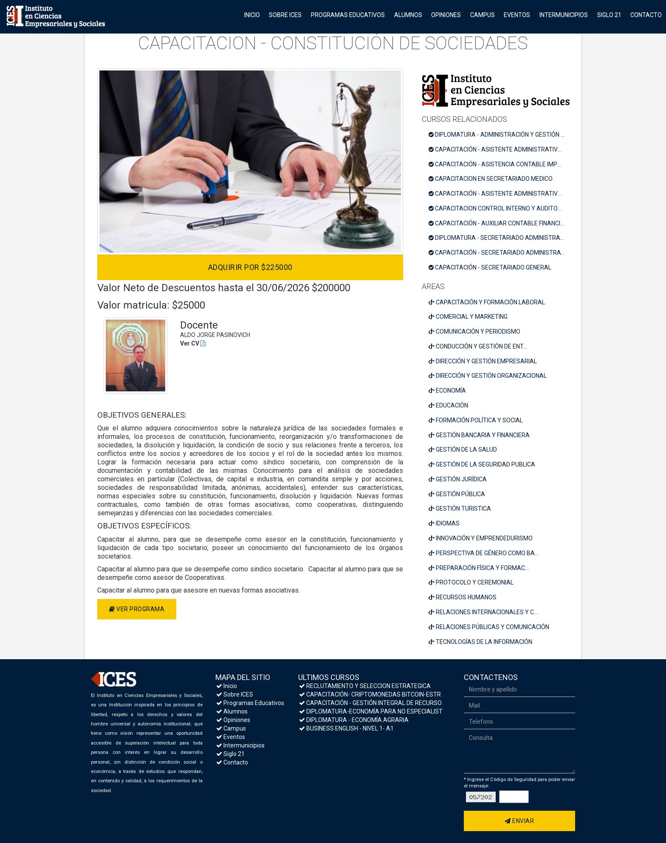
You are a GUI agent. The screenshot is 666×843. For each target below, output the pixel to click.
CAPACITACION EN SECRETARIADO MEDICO (491, 178)
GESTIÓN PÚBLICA (457, 494)
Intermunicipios (563, 14)
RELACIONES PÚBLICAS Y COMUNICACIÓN (489, 627)
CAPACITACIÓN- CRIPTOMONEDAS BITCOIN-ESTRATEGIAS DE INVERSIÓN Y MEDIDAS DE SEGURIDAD (438, 694)
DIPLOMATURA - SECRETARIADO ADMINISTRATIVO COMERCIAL (499, 237)
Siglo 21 (609, 14)
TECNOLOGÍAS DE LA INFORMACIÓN (480, 641)
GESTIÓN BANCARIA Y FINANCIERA (479, 435)
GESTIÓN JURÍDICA (458, 479)
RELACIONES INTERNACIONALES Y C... (483, 612)
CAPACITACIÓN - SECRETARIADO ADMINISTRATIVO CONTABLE (499, 252)
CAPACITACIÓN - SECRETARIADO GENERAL (490, 267)
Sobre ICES (285, 14)
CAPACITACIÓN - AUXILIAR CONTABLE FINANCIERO (499, 223)
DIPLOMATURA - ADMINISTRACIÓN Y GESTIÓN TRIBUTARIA (499, 134)
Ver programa (136, 609)
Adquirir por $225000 (250, 267)
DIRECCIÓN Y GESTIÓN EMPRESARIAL (483, 361)
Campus (482, 14)
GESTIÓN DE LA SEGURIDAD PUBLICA (482, 464)
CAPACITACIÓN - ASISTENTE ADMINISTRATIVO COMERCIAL (499, 193)
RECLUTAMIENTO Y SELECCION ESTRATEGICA (365, 686)
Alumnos (408, 14)
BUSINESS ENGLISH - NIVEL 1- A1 (346, 728)
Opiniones (446, 14)
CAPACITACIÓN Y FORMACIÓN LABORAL (487, 302)
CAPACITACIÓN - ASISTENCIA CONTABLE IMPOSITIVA (499, 164)
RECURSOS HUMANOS (463, 597)
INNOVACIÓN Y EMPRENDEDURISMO (481, 538)
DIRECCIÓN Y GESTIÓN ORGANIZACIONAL (488, 375)
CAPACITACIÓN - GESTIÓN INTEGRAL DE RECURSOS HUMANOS (387, 703)
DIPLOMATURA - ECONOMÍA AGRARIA (354, 720)
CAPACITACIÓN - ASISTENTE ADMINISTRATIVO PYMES (499, 149)
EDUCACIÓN (448, 405)
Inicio (252, 14)
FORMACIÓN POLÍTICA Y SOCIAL (476, 420)
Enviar (519, 821)
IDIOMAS (444, 523)
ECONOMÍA (447, 390)
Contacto (646, 14)
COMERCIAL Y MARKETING (468, 316)
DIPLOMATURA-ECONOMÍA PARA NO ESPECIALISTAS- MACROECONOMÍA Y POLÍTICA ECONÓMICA (435, 711)
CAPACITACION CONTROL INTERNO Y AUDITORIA (498, 208)
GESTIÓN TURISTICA (460, 508)
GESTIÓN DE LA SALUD (463, 449)
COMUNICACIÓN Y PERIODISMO (474, 331)
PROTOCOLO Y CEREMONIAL (471, 582)
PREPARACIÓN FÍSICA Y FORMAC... (479, 568)
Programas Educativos (348, 14)
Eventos (517, 14)
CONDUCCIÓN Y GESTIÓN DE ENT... (478, 346)
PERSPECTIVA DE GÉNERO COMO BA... (484, 553)
